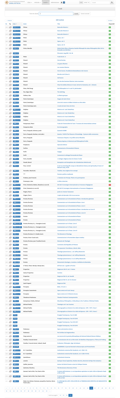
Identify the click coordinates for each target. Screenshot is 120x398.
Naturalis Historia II (63, 31)
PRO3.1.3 (17, 291)
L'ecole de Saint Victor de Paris (66, 105)
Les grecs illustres (62, 63)
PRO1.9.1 (17, 249)
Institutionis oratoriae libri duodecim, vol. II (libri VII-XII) (73, 350)
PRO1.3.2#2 (17, 225)
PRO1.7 (16, 242)
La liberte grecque (62, 95)
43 (46, 387)
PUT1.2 (16, 340)
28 (102, 384)
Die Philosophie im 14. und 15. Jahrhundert (69, 88)
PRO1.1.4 (17, 208)
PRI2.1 (16, 190)
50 (67, 392)
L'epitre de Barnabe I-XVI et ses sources (68, 193)
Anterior (9, 20)
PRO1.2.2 (17, 218)
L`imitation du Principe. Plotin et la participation (71, 176)
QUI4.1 (16, 364)
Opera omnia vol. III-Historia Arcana (67, 291)
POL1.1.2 (17, 112)
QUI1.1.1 (17, 347)
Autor (25, 24)
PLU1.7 (16, 81)
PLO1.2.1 (17, 38)
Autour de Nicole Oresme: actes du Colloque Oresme (72, 361)
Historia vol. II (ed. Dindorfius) (65, 112)
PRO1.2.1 (17, 215)
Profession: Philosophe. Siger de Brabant (68, 340)
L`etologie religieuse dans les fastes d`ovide (69, 157)
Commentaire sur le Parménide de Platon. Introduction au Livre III (76, 208)
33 (10, 387)
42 (43, 387)
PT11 (15, 312)
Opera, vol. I (60, 37)
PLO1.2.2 (17, 41)
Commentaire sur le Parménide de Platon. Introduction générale (75, 197)
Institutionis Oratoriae (63, 354)
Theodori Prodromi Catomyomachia (67, 295)
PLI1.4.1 (17, 27)
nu (109, 183)
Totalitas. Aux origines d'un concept (67, 169)
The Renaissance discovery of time (67, 364)
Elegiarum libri (61, 281)
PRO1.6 (16, 239)
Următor (111, 20)
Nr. (6, 24)
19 (69, 384)
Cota (15, 24)
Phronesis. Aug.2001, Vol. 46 (65, 53)
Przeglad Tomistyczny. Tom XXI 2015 (67, 322)
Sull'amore (60, 77)
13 (47, 384)
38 (28, 387)
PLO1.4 (16, 48)
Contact (103, 396)
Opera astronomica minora (65, 326)
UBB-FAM (34, 396)
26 (95, 384)
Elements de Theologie (63, 239)
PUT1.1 (16, 336)
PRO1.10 (16, 260)
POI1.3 (16, 105)
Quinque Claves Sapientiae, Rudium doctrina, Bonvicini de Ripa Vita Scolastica (79, 357)
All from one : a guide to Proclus (66, 263)
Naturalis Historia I (62, 27)
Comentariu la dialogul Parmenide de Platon (69, 154)
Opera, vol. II (61, 41)
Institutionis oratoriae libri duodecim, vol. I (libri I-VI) (72, 347)
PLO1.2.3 (17, 45)
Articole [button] (37, 2)
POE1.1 (16, 91)
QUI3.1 (16, 361)
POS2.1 (16, 164)
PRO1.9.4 (17, 256)
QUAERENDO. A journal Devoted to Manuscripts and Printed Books (76, 343)
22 (80, 384)
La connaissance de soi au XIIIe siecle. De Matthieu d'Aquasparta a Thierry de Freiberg (81, 336)
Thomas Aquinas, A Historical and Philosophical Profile (72, 140)
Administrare (55, 2)
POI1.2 (16, 102)
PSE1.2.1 (17, 302)
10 (36, 384)
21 (76, 384)
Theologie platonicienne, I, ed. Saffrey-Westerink (71, 249)
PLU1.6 (16, 77)
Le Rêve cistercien (62, 180)
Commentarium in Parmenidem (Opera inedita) (70, 235)
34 (14, 387)
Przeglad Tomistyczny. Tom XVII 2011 (67, 319)
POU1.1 (16, 169)
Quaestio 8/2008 (61, 129)
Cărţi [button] (29, 2)
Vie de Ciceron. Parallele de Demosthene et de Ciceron (72, 70)
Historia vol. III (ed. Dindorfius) (66, 116)
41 (39, 387)
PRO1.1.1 (17, 197)
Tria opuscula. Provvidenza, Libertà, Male (69, 246)
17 (62, 384)
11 (40, 384)
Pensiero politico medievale (65, 173)
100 (70, 392)
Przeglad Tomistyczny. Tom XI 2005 (67, 312)
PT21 (15, 323)
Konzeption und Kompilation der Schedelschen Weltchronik (74, 161)
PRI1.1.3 (17, 187)
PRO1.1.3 (17, 204)
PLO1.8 (16, 53)
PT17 (15, 319)
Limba (81, 2)
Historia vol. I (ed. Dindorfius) (65, 109)
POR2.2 (16, 147)
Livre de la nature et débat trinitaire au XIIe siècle (71, 102)
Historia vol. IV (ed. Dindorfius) (66, 119)
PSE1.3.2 (17, 309)
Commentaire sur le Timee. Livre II (67, 221)
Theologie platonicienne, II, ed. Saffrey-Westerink (71, 253)
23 (84, 384)
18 (65, 384)
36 (21, 387)
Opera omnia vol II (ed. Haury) (65, 288)
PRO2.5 (16, 281)
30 (109, 384)
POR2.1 (16, 143)
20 (73, 384)
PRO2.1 (16, 267)
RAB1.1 (16, 378)
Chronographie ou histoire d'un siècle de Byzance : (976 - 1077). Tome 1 (77, 305)
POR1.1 (16, 130)
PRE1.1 (16, 180)
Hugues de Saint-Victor (63, 98)
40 (35, 387)
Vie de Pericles (61, 60)
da (109, 27)
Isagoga (59, 150)
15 (55, 384)
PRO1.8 (16, 246)
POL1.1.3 (17, 116)
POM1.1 (16, 123)
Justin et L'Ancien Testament (65, 190)
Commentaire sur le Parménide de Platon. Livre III (71, 211)
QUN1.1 (16, 368)
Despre (108, 396)
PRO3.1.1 (17, 284)
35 (17, 387)
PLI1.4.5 (17, 34)
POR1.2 (16, 133)
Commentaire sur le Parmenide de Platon (69, 214)
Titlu (58, 24)
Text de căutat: (34, 13)
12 (44, 384)
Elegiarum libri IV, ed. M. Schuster (66, 277)
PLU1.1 (16, 60)
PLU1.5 (16, 74)
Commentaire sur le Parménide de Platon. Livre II (71, 204)
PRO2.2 (16, 270)
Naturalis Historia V (63, 34)
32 (6, 387)
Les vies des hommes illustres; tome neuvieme (70, 81)
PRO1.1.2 (17, 201)
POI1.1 (16, 98)
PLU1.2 (16, 63)
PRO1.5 (16, 235)
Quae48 (16, 343)
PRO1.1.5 (17, 211)
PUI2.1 (16, 333)
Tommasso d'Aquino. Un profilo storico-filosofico (71, 136)
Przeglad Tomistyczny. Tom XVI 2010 (67, 316)
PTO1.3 (16, 326)
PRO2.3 (16, 274)
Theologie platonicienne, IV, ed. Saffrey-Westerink (71, 256)
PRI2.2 (16, 194)
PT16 (15, 316)
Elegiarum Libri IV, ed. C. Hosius (66, 267)
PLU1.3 (16, 67)
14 (51, 384)
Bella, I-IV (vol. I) (61, 284)
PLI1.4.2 (17, 31)
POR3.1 (16, 157)
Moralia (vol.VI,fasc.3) (63, 74)
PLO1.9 (16, 56)
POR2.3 (16, 150)
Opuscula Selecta (62, 143)
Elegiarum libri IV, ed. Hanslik (65, 274)
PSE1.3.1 (17, 305)
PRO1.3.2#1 (17, 222)
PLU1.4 (16, 70)
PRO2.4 (16, 277)
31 (113, 384)
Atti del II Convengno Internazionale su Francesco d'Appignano (75, 183)
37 (24, 387)
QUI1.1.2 (17, 350)
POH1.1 (16, 95)
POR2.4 (16, 154)
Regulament (97, 396)
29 (105, 384)
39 (32, 387)
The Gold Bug (61, 91)
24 (87, 384)
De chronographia (62, 126)
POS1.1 (16, 161)
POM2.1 (16, 126)
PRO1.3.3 (17, 228)
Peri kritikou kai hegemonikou (66, 329)
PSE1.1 (16, 298)
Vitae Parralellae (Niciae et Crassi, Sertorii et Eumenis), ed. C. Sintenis (76, 84)
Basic (112, 396)
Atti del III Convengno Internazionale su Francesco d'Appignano (75, 187)
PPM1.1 (16, 173)
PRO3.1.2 (17, 288)
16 (58, 384)
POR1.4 (16, 140)
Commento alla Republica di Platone (67, 242)
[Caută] (112, 2)
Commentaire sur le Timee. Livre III (67, 228)
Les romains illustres (63, 67)
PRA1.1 (16, 176)
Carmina (59, 270)
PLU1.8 (16, 84)
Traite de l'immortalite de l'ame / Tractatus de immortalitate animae (76, 122)
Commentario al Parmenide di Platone (68, 147)
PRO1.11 (16, 263)
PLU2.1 (16, 88)
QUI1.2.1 (17, 354)
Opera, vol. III (61, 44)
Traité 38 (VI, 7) (61, 56)
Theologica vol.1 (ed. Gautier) (65, 302)
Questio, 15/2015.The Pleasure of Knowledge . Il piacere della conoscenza (77, 133)
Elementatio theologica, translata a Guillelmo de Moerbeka (74, 260)
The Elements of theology (64, 232)
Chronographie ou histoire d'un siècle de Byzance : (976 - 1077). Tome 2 (77, 309)
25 (91, 384)
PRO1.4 (16, 232)
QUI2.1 (16, 357)
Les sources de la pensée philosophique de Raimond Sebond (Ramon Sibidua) (79, 333)
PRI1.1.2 (17, 183)
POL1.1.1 (17, 109)
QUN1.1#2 (17, 373)
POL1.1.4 (17, 119)
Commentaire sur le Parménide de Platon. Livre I (71, 201)
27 (98, 384)
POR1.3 (16, 136)
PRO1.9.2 (17, 253)
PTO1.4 (16, 330)
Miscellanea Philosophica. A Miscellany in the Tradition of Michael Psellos (78, 298)
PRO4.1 (16, 295)
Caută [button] (45, 2)
